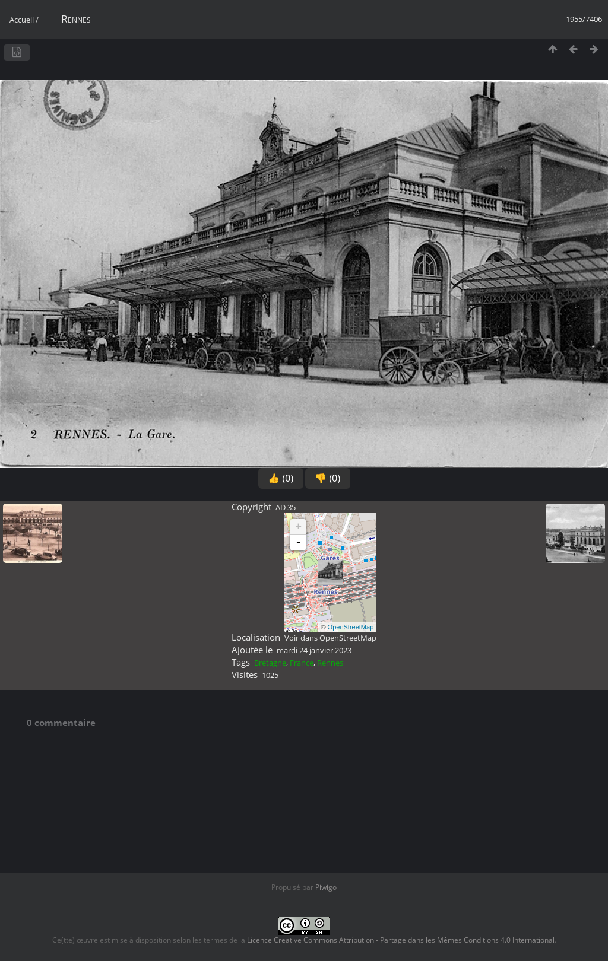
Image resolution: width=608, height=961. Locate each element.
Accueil (22, 19)
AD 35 (286, 507)
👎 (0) (328, 478)
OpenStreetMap (351, 627)
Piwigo (326, 887)
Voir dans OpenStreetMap (330, 637)
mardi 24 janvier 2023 (314, 650)
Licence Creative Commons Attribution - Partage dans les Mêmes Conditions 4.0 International (401, 940)
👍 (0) (281, 478)
